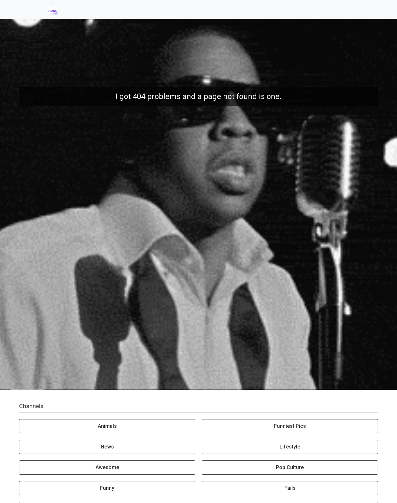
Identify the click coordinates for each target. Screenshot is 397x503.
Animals (107, 426)
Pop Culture (290, 467)
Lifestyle (290, 447)
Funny (107, 488)
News (107, 447)
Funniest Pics (290, 426)
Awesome (107, 467)
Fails (290, 488)
